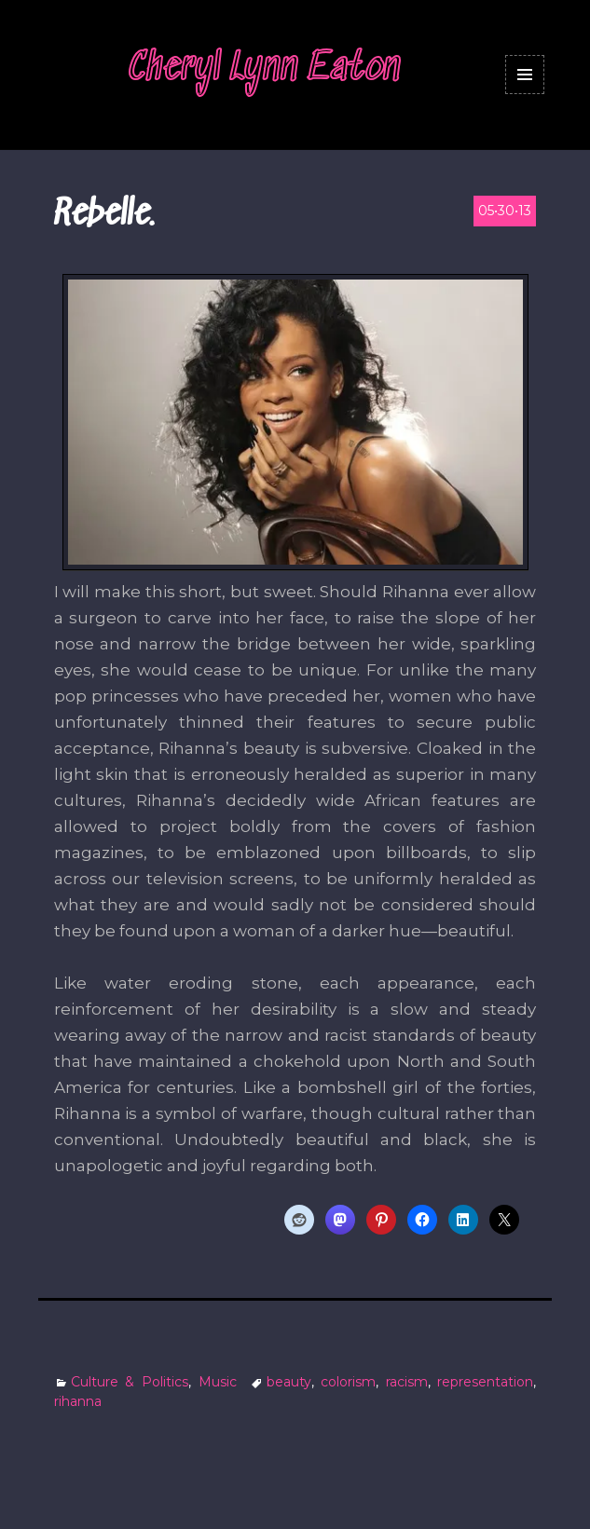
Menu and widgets (525, 93)
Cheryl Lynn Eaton (265, 69)
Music (218, 1381)
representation (485, 1381)
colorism (348, 1381)
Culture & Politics (129, 1381)
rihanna (78, 1401)
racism (407, 1381)
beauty (289, 1381)
